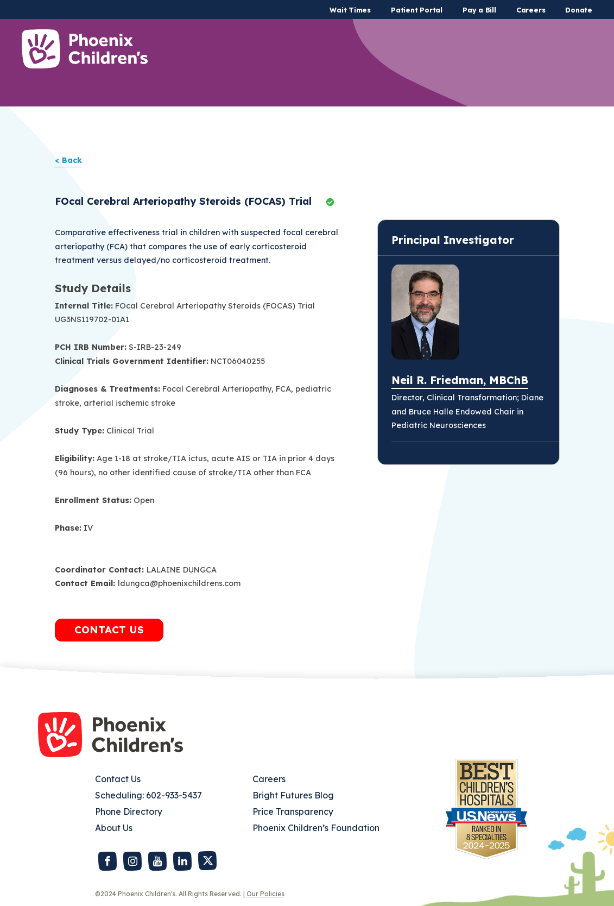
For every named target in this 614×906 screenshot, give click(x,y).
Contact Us (118, 778)
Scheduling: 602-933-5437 (148, 795)
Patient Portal (416, 9)
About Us (113, 827)
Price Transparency (292, 811)
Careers (530, 9)
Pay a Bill (479, 9)
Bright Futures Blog (293, 795)
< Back (68, 160)
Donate (578, 9)
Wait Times (350, 9)
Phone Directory (128, 811)
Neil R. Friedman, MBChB (459, 380)
